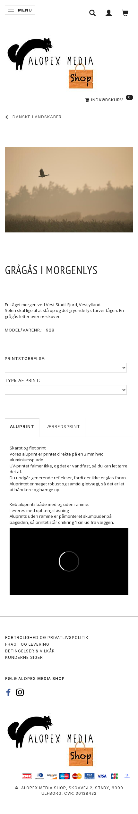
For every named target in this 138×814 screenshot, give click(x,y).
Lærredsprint (62, 426)
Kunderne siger (24, 657)
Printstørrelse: (25, 358)
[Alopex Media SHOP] (53, 62)
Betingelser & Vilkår (30, 651)
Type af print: (22, 380)
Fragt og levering (27, 644)
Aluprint (22, 426)
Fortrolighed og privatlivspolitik (47, 637)
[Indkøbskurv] (71, 100)
